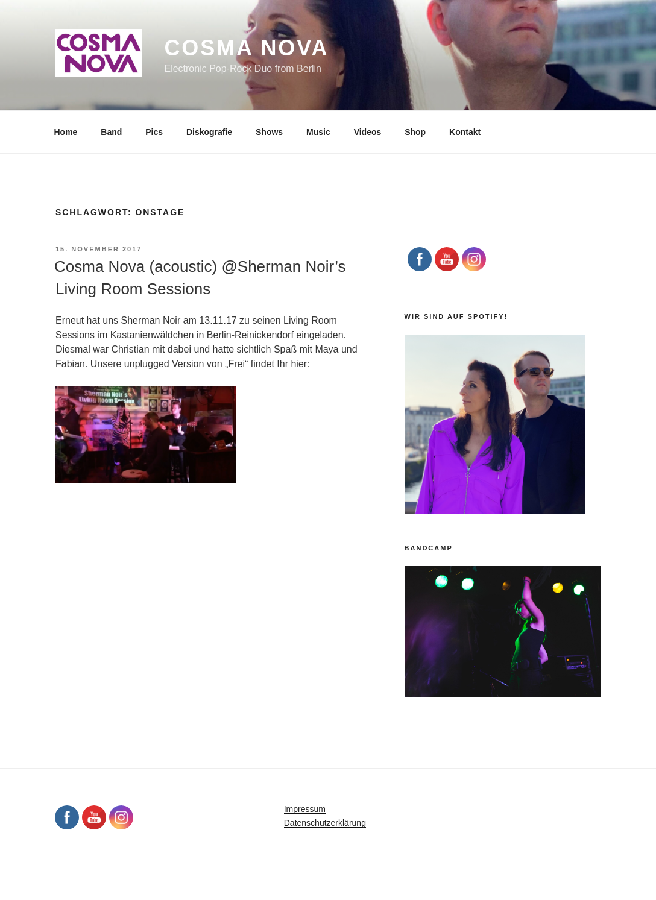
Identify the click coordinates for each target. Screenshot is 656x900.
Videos (368, 132)
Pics (154, 132)
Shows (269, 132)
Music (318, 132)
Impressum (305, 809)
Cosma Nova (246, 48)
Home (66, 132)
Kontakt (465, 132)
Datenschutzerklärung (325, 823)
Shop (415, 132)
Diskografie (209, 132)
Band (111, 132)
